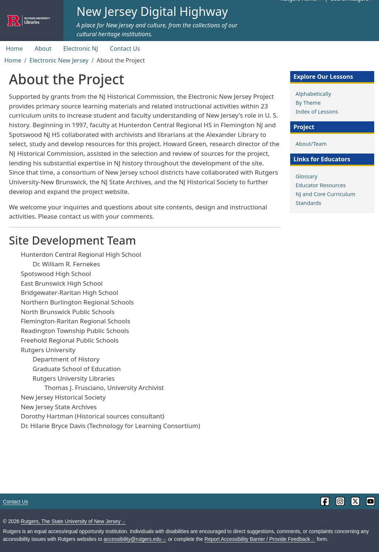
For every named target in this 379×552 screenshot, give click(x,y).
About (43, 48)
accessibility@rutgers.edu (135, 539)
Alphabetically (313, 93)
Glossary (307, 176)
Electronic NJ (80, 48)
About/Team (311, 143)
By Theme (308, 102)
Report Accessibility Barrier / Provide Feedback (259, 539)
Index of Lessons (317, 111)
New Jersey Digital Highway (152, 11)
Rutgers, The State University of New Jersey (73, 521)
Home (14, 48)
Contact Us (125, 48)
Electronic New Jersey (58, 60)
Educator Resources (321, 185)
